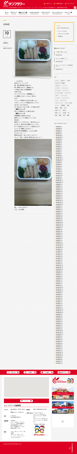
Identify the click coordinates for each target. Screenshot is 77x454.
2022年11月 (58, 137)
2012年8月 (58, 359)
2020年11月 (58, 181)
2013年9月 (58, 336)
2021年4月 (58, 172)
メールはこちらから (38, 413)
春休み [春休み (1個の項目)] (64, 110)
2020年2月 (58, 197)
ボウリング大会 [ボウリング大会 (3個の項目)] (68, 103)
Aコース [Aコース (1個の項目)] (57, 80)
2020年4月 (58, 193)
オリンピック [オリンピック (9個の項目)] (65, 88)
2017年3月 (58, 260)
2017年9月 (58, 249)
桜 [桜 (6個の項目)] (68, 113)
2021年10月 (58, 161)
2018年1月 (58, 242)
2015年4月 (58, 302)
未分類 (59, 36)
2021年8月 (58, 164)
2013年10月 (58, 334)
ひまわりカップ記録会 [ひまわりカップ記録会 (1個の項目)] (60, 83)
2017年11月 (58, 246)
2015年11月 (58, 289)
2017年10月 (58, 247)
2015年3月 (58, 303)
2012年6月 (58, 363)
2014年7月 (58, 318)
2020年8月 (58, 186)
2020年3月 (58, 195)
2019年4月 (58, 215)
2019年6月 (58, 211)
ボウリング (13, 13)
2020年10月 (58, 182)
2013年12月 (58, 330)
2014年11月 (58, 311)
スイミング (60, 31)
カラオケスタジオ (34, 13)
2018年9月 (58, 228)
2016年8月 (58, 273)
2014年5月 (58, 321)
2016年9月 (58, 271)
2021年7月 (58, 166)
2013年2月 (58, 349)
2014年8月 (58, 316)
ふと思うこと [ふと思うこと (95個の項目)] (58, 85)
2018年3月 (58, 238)
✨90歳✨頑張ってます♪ (61, 52)
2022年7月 (58, 144)
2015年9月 (58, 293)
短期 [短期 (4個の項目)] (56, 115)
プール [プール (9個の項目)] (56, 100)
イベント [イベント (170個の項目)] (65, 85)
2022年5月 (58, 148)
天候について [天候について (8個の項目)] (58, 110)
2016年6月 (58, 276)
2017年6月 (58, 255)
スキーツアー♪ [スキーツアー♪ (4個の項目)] (68, 93)
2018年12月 (58, 222)
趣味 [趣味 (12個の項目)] (68, 115)
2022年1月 (58, 155)
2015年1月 (58, 307)
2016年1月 (58, 285)
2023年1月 (58, 134)
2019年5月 (58, 213)
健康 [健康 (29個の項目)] (61, 108)
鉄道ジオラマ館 (23, 13)
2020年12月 (58, 179)
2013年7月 (58, 340)
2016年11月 (58, 267)
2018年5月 (58, 235)
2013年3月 (58, 347)
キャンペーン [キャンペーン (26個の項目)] (66, 90)
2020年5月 (58, 191)
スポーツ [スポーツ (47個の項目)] (57, 95)
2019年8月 (58, 208)
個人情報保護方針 (72, 448)
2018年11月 (58, 224)
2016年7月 (58, 275)
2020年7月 (58, 188)
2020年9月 (58, 184)
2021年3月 (58, 173)
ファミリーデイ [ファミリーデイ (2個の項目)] (65, 98)
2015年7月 (58, 296)
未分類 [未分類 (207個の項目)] (64, 113)
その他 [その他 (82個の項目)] (68, 80)
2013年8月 (58, 338)
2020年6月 (58, 190)
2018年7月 (58, 231)
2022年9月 (58, 141)
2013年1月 (58, 350)
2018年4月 (58, 237)
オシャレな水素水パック (61, 58)
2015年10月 (58, 291)
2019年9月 (58, 206)
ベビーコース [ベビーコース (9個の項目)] (63, 100)
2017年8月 (58, 251)
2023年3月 (58, 130)
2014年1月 (58, 329)
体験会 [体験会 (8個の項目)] (56, 108)
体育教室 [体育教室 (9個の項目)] (63, 105)
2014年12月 (58, 309)
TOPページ (49, 3)
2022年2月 (58, 153)
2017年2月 (58, 262)
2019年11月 (58, 202)
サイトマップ (70, 3)
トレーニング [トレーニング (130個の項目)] (64, 95)
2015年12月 (58, 287)
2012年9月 (58, 358)
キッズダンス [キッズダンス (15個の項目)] (58, 90)
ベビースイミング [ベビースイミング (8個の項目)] (59, 103)
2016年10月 (58, 269)
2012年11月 (58, 354)
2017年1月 (58, 264)
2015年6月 (58, 298)
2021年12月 (58, 157)
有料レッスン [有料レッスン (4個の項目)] (58, 113)
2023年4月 (58, 128)
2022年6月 (58, 146)
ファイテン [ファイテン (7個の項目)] (57, 98)
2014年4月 (58, 323)
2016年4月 (58, 280)
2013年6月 (58, 341)
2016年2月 (58, 284)
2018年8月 (58, 229)
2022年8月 (58, 143)
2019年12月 (58, 200)
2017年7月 (58, 253)
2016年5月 (58, 278)
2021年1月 (58, 177)
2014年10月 (58, 312)
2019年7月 (58, 209)
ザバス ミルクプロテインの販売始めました (64, 66)
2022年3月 (58, 152)
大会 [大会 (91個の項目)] (65, 108)
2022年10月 (58, 139)
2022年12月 (58, 135)
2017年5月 (58, 256)
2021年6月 (58, 168)
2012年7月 (58, 361)
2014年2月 (58, 327)
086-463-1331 (40, 419)
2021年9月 (58, 163)
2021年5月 (58, 170)
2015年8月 (58, 294)
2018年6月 (58, 233)
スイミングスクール (57, 13)
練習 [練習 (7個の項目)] (60, 115)
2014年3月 (58, 325)
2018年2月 (58, 240)
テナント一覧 (69, 13)
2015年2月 (58, 305)
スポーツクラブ (46, 13)
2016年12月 (58, 265)
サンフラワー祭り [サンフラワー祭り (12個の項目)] (59, 93)
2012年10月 (58, 356)
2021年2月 (58, 175)
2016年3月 (58, 282)
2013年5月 (58, 343)
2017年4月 (58, 258)
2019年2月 (58, 219)
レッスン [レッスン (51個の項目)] (57, 105)
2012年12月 (58, 352)
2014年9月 (58, 314)
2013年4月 (58, 345)
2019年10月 (58, 204)
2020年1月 (58, 199)
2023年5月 (58, 126)
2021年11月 (58, 159)
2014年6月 (58, 320)
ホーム (6, 13)
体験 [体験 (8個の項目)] (68, 105)
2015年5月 (58, 300)
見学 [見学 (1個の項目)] (64, 115)
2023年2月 (58, 132)
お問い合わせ (59, 3)
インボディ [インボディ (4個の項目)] (57, 88)
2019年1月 (58, 220)
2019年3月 (58, 217)
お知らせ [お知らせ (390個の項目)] (63, 80)
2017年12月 (58, 244)
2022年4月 (58, 150)
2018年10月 (58, 226)
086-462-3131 (39, 414)
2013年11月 (58, 332)
